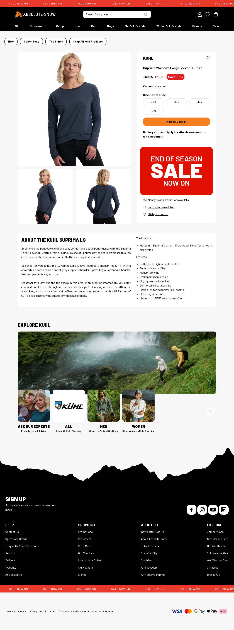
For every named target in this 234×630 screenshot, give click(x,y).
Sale (216, 26)
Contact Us (12, 529)
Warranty (10, 565)
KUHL (148, 56)
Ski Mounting (86, 565)
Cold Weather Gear (218, 551)
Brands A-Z (213, 572)
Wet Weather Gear (217, 558)
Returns (10, 551)
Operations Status (16, 536)
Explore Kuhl (34, 322)
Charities (146, 558)
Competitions (215, 529)
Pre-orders (84, 536)
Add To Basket (176, 119)
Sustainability (149, 551)
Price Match (85, 544)
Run (94, 26)
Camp (60, 26)
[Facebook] (191, 507)
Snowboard (37, 26)
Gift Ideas (212, 565)
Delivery (10, 558)
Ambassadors (149, 565)
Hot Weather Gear (217, 544)
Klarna (82, 572)
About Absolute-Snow (154, 536)
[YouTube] (213, 507)
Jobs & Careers (150, 544)
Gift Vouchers (86, 551)
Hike (78, 26)
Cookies (52, 609)
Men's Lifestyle (135, 26)
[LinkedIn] (224, 507)
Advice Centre (13, 572)
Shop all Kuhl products (152, 40)
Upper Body (47, 40)
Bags (110, 26)
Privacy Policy (37, 609)
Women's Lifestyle (169, 26)
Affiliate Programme (153, 572)
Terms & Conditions (16, 609)
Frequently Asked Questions (22, 544)
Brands (197, 26)
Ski (17, 26)
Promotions (85, 529)
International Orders (90, 558)
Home (21, 40)
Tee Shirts (66, 40)
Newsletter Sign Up (152, 529)
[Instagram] (202, 507)
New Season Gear (217, 536)
